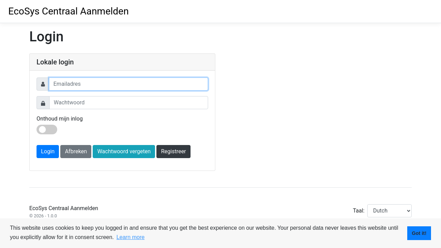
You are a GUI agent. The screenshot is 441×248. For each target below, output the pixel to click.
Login (47, 151)
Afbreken (76, 151)
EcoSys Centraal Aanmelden (68, 11)
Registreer (173, 151)
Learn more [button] (130, 237)
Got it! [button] (419, 233)
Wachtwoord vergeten (124, 151)
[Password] (128, 102)
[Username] (128, 84)
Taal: (359, 210)
